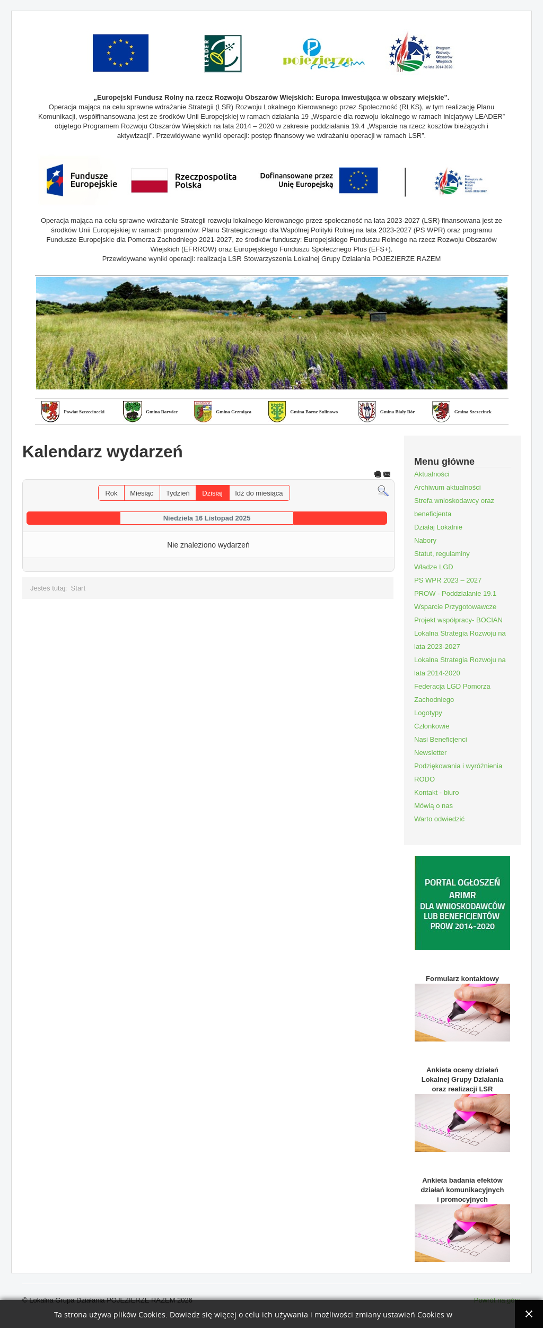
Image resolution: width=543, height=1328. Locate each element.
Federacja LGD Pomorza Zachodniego (452, 693)
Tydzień (178, 493)
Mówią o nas (433, 806)
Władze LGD (433, 567)
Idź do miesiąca (259, 493)
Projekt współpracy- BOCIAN (458, 620)
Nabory (425, 540)
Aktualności (431, 474)
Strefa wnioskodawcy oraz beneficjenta (454, 507)
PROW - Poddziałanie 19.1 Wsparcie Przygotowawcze (455, 600)
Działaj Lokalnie (438, 527)
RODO (424, 779)
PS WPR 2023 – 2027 (447, 580)
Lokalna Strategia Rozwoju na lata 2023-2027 (460, 639)
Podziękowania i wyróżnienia (458, 766)
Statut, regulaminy (442, 554)
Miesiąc (141, 493)
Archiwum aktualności (447, 487)
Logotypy (428, 713)
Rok (111, 493)
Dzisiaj (212, 493)
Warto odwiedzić (439, 819)
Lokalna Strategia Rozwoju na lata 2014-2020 (460, 666)
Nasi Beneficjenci (440, 739)
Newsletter (430, 753)
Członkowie (431, 726)
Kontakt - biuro (436, 792)
